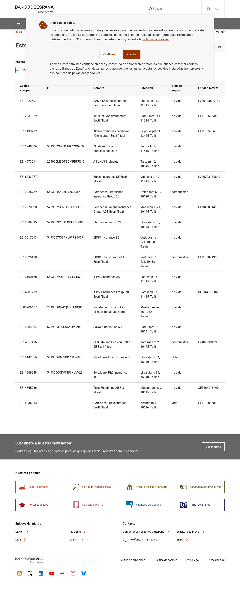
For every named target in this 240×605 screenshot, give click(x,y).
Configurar (110, 54)
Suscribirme (213, 446)
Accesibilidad (217, 559)
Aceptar (132, 54)
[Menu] (18, 23)
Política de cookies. (155, 39)
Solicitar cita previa (191, 531)
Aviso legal (192, 559)
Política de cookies (166, 559)
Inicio (18, 31)
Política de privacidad (132, 559)
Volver (218, 32)
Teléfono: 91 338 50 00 (140, 540)
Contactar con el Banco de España (146, 531)
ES (213, 9)
